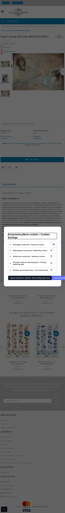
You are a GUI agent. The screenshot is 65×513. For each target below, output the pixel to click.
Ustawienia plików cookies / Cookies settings (29, 236)
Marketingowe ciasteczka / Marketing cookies (30, 251)
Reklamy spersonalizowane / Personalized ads (30, 270)
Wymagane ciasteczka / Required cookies (28, 245)
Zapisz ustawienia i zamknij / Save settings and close (30, 278)
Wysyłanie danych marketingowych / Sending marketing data (29, 263)
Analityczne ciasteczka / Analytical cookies (29, 256)
